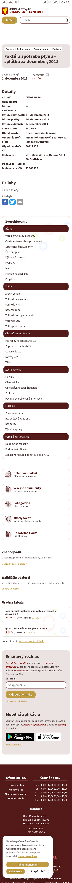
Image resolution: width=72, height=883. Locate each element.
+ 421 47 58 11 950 (36, 819)
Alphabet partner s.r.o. (50, 848)
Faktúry (37, 60)
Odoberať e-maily (20, 676)
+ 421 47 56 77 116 (36, 822)
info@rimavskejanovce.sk (36, 830)
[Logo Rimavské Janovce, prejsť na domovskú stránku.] (36, 11)
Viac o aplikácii (14, 725)
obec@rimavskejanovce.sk (36, 826)
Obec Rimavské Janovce (45, 851)
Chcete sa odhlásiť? (16, 683)
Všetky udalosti (10, 570)
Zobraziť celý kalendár (14, 545)
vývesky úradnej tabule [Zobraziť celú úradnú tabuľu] (31, 623)
